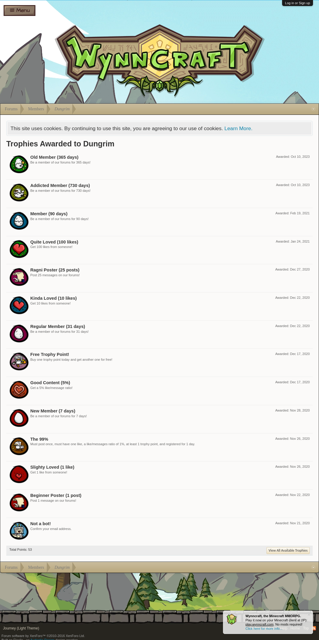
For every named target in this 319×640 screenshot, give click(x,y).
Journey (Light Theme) (21, 628)
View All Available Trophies (288, 550)
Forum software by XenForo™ (43, 636)
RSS (314, 628)
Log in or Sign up (297, 3)
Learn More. (238, 128)
